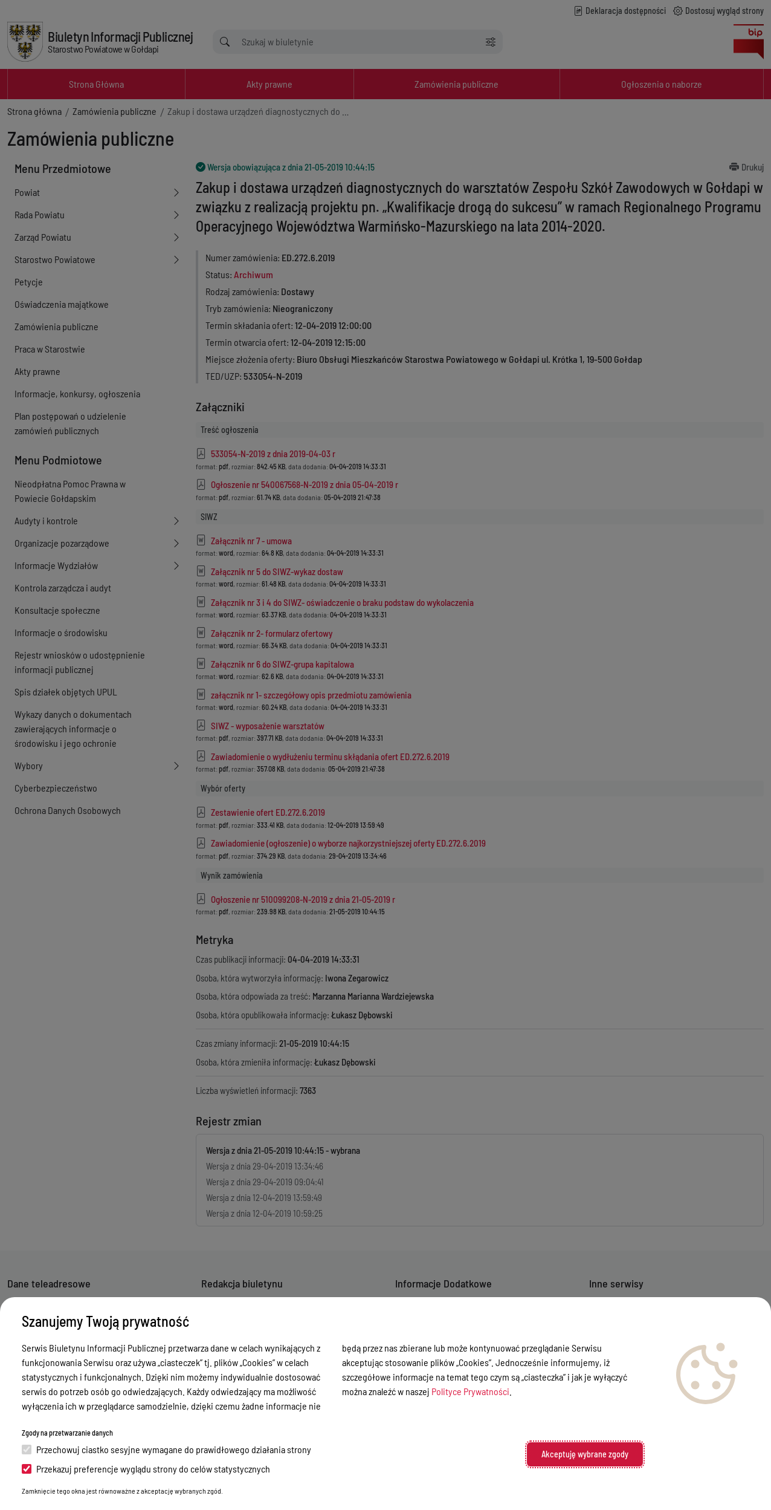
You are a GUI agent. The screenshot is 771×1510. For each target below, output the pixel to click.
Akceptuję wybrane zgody (584, 1454)
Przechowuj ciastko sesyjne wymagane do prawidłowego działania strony (166, 1449)
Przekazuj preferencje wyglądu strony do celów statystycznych (146, 1468)
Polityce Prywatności (470, 1391)
